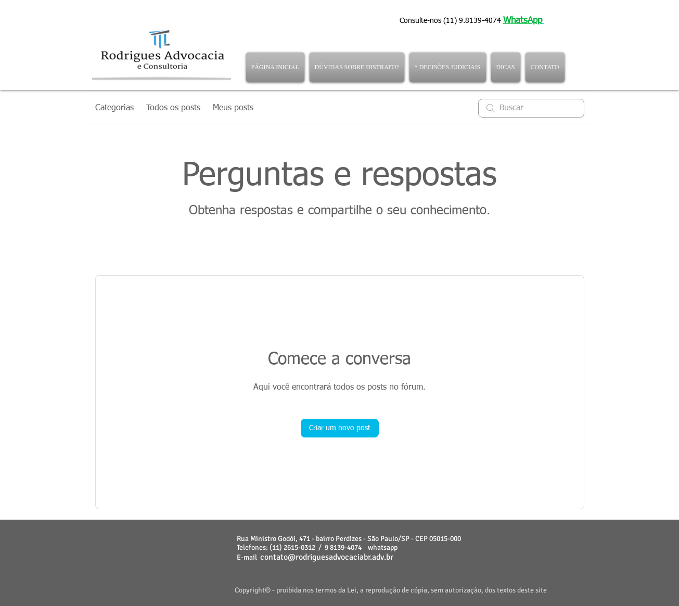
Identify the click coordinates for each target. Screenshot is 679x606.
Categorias (114, 108)
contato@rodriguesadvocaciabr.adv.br (326, 557)
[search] (531, 108)
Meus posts (233, 108)
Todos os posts (173, 108)
